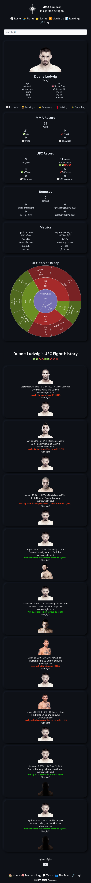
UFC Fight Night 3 (54, 766)
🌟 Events (41, 18)
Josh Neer (36, 498)
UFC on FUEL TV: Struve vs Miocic (55, 386)
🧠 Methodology (31, 875)
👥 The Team (62, 875)
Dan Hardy (36, 443)
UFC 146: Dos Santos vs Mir (52, 441)
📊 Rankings (72, 18)
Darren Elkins (36, 660)
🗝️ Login (46, 22)
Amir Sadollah (54, 552)
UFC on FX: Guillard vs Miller (53, 495)
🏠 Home (14, 875)
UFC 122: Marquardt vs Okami (55, 603)
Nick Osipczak (55, 606)
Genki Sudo (55, 823)
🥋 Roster (16, 18)
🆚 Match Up (56, 18)
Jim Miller (36, 714)
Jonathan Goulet (54, 769)
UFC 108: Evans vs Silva (53, 712)
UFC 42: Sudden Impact (52, 820)
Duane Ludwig (52, 389)
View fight (45, 397)
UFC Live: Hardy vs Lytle (53, 549)
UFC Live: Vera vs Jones (53, 657)
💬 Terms (47, 875)
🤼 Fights (28, 18)
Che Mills (36, 389)
